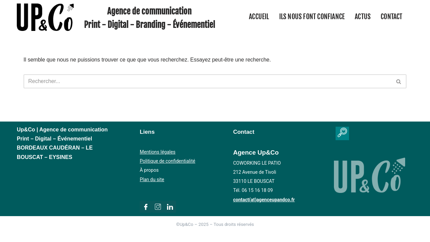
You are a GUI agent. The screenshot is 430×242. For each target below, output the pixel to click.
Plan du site (152, 179)
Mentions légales (157, 152)
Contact (391, 16)
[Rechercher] (207, 81)
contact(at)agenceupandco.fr (264, 199)
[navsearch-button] (342, 133)
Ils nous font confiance (312, 16)
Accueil (259, 16)
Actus (363, 16)
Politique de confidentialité (167, 161)
